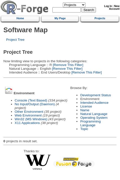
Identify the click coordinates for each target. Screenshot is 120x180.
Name (84, 110)
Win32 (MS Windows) (31, 119)
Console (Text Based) (31, 100)
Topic (84, 129)
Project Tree (15, 40)
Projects (99, 18)
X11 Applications (27, 123)
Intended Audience (94, 102)
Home (20, 18)
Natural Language (93, 114)
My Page (60, 18)
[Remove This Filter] (67, 65)
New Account (114, 7)
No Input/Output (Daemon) (35, 104)
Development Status (95, 95)
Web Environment (28, 115)
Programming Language (90, 123)
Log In (108, 6)
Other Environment (29, 112)
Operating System (93, 118)
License (86, 106)
